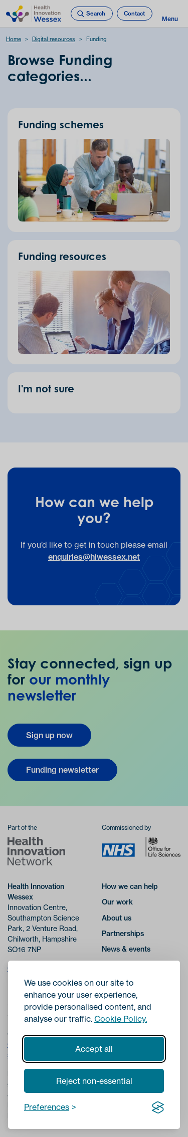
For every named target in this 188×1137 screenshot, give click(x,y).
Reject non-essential (94, 1081)
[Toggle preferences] (50, 1107)
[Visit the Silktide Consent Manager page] (158, 1107)
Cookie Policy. (120, 1019)
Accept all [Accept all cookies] (94, 1049)
